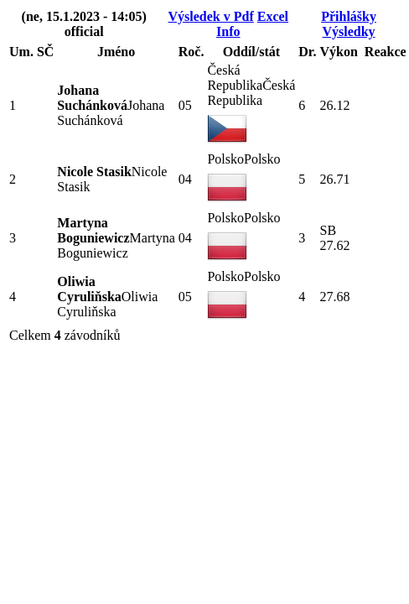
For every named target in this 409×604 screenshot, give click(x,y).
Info (228, 31)
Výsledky (348, 31)
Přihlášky (348, 16)
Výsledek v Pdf (210, 16)
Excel (272, 16)
